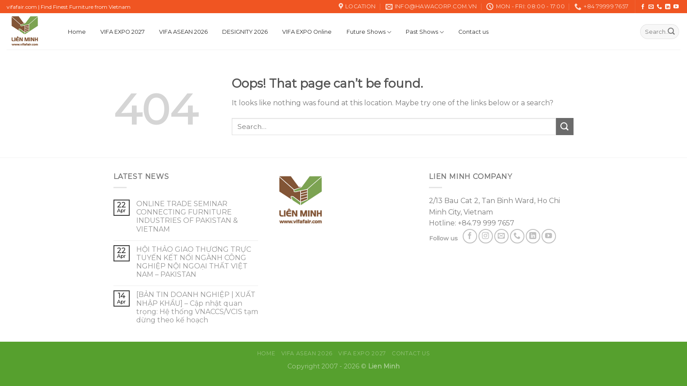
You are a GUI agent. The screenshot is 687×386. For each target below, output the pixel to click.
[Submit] (671, 31)
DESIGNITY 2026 (245, 32)
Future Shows (369, 32)
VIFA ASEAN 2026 (183, 32)
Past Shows (425, 32)
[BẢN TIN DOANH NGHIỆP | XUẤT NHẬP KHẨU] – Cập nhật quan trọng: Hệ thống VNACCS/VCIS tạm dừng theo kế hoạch (197, 307)
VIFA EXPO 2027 (122, 32)
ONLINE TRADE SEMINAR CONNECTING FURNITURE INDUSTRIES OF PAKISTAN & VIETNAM (187, 216)
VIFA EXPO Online (307, 32)
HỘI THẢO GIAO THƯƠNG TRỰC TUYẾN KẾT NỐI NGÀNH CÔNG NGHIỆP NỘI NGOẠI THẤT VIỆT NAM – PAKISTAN (193, 262)
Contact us (473, 32)
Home (77, 32)
